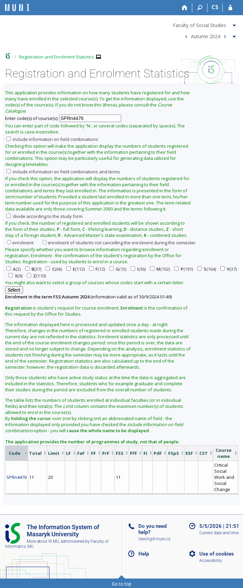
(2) (13, 269)
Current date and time (219, 533)
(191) (183, 269)
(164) (206, 269)
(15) (117, 269)
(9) (15, 276)
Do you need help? (152, 529)
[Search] (199, 7)
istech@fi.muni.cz (154, 539)
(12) (97, 269)
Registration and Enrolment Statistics (56, 57)
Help (143, 554)
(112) (75, 269)
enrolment (20, 243)
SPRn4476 (16, 477)
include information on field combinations (52, 139)
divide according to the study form (44, 216)
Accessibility (210, 560)
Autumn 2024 (205, 36)
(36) (138, 269)
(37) (33, 269)
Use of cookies (216, 554)
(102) (160, 269)
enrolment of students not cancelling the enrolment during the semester (119, 243)
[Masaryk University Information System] (17, 7)
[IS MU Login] (230, 7)
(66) (54, 269)
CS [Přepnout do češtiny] (215, 7)
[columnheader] (16, 453)
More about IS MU (43, 541)
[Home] (184, 7)
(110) (36, 276)
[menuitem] (205, 24)
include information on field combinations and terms (63, 172)
